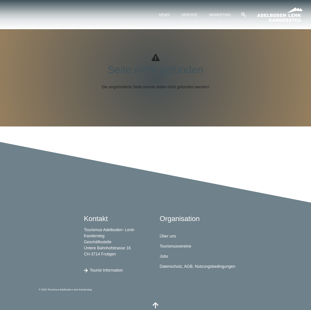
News (164, 15)
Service (190, 15)
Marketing (220, 15)
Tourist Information (103, 270)
